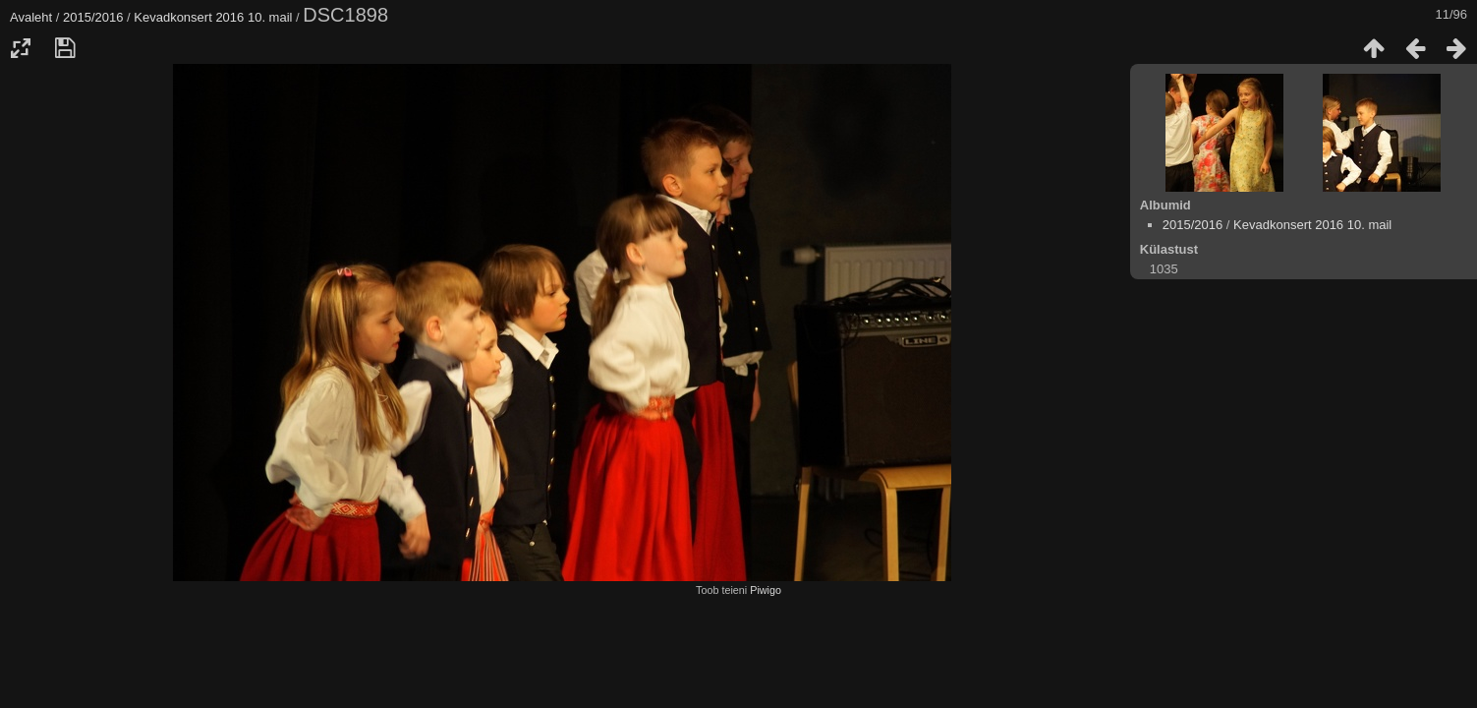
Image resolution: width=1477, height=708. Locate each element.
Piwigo (765, 590)
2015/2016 (93, 17)
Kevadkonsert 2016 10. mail (213, 17)
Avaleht (31, 17)
